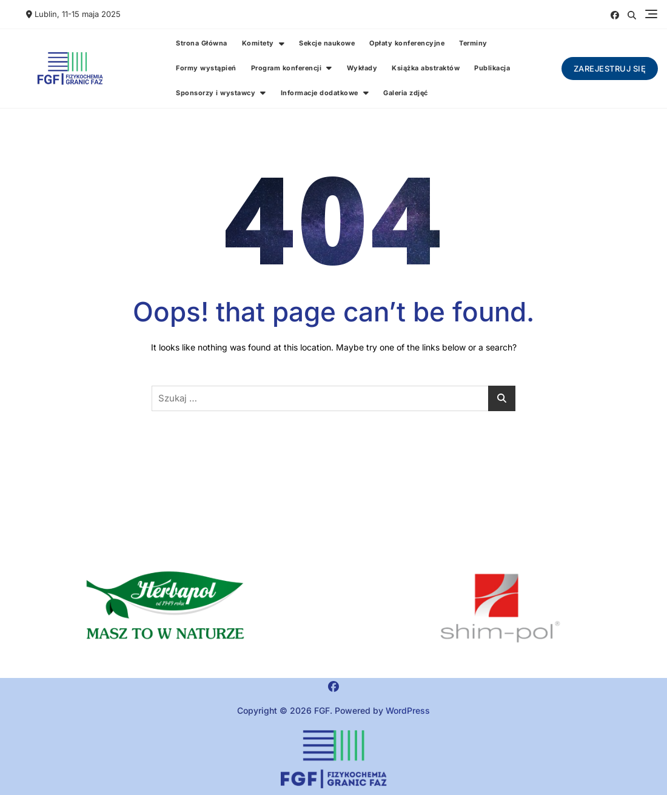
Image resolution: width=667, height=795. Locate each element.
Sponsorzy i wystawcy (215, 93)
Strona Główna (201, 43)
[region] (500, 608)
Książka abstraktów (426, 68)
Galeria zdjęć (405, 93)
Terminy (473, 43)
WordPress (408, 710)
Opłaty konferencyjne (406, 43)
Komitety (258, 43)
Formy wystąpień (206, 68)
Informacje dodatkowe (319, 93)
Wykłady (362, 68)
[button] (166, 608)
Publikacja (492, 68)
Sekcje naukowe (327, 43)
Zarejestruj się (610, 68)
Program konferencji (286, 68)
